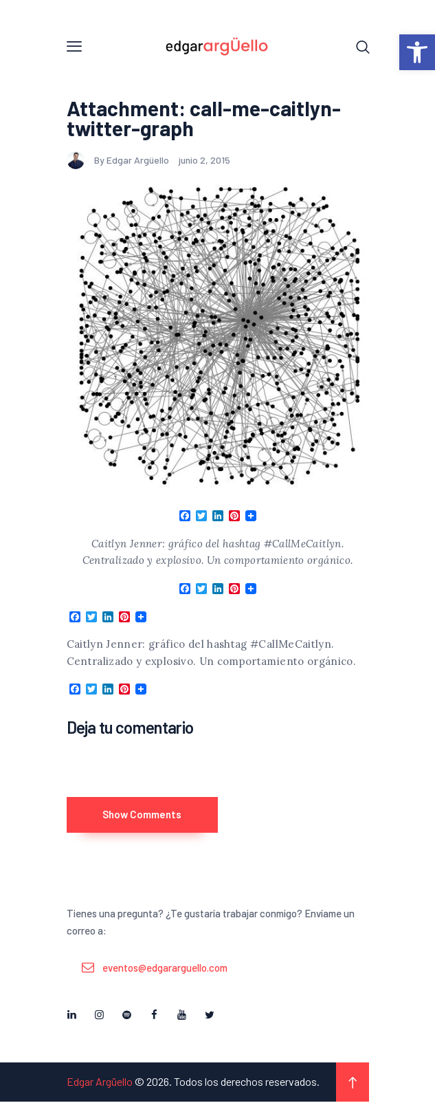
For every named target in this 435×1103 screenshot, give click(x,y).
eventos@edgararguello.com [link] (164, 969)
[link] (417, 52)
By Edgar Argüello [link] (119, 160)
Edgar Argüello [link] (100, 1082)
